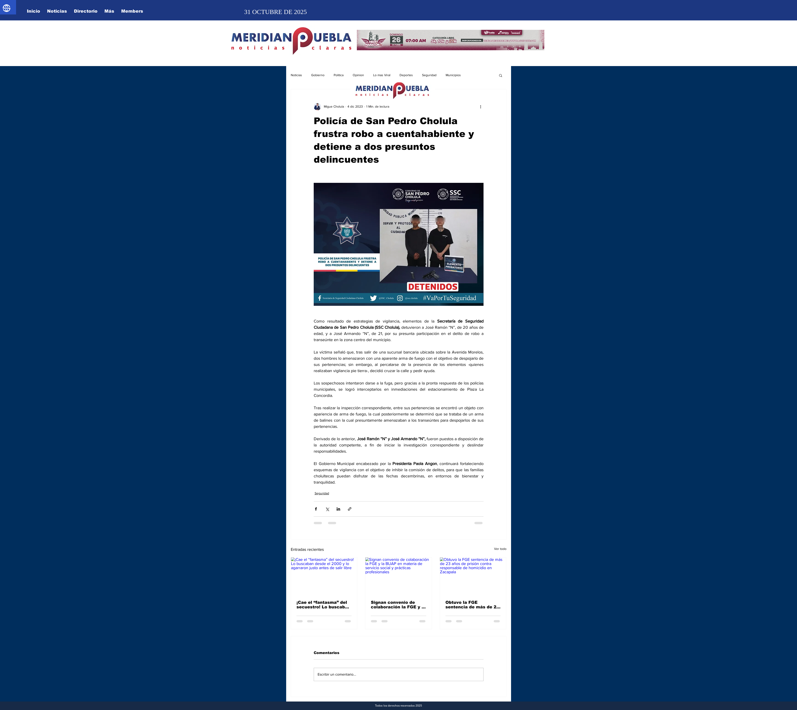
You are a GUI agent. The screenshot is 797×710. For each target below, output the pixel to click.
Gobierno (317, 75)
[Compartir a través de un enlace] (349, 509)
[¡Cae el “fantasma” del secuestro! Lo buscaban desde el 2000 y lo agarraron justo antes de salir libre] (324, 576)
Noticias (296, 75)
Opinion (358, 75)
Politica (339, 75)
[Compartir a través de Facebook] (316, 509)
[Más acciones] (481, 106)
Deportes (406, 75)
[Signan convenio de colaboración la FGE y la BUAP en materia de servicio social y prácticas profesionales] (398, 576)
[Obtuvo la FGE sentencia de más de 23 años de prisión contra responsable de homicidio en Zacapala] (473, 576)
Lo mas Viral (381, 75)
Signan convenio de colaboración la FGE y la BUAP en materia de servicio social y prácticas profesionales (398, 604)
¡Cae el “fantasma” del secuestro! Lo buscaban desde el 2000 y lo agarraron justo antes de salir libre (323, 604)
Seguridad (429, 75)
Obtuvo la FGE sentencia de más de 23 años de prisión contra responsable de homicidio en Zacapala (472, 604)
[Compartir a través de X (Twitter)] (327, 509)
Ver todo (500, 549)
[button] (500, 75)
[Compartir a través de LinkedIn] (338, 509)
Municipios (453, 75)
